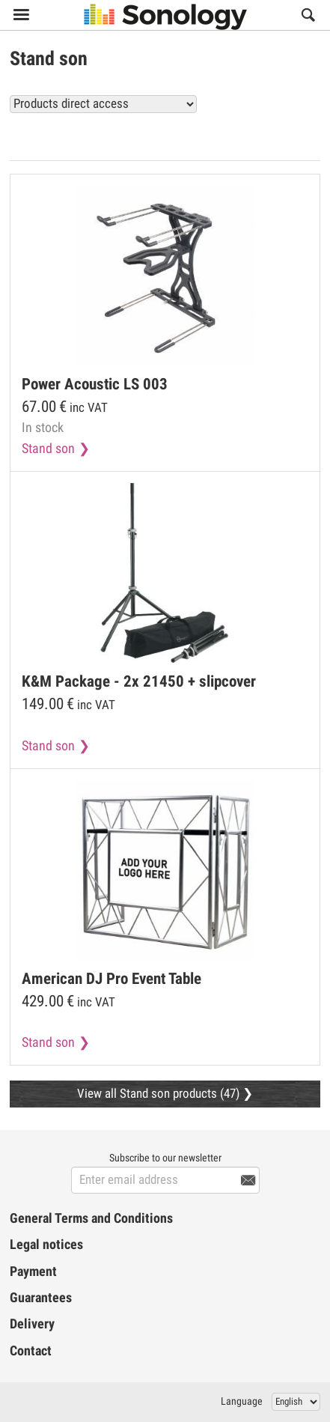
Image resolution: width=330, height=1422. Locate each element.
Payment (33, 1271)
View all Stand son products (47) (225, 137)
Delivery (32, 1323)
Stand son (48, 448)
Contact (31, 1350)
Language (242, 1401)
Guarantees (41, 1297)
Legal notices (46, 1244)
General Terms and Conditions (91, 1218)
